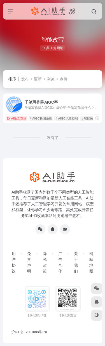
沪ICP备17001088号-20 (29, 332)
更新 (38, 79)
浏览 (51, 79)
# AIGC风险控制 (67, 118)
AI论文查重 (16, 118)
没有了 (53, 137)
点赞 (63, 79)
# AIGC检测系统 (41, 118)
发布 (25, 79)
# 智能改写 (88, 118)
